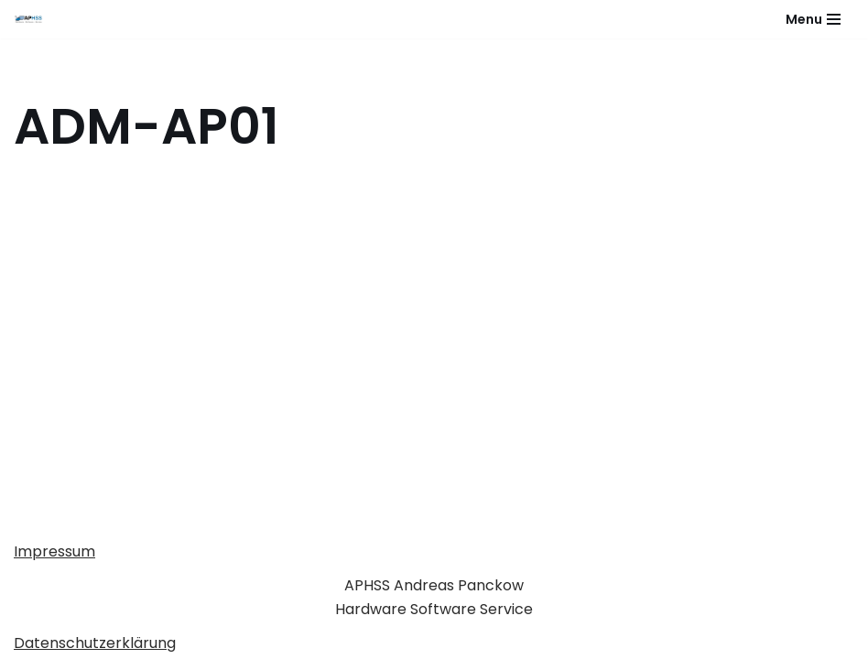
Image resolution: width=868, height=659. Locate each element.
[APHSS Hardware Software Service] (33, 19)
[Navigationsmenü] (813, 19)
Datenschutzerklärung (95, 643)
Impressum (54, 551)
